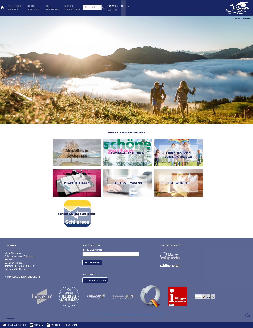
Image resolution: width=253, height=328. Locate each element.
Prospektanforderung (95, 280)
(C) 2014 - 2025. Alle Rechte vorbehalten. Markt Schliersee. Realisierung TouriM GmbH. (126, 314)
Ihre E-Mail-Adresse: (93, 250)
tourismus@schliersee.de (17, 269)
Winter (112, 10)
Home (238, 18)
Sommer (113, 6)
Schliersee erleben (15, 7)
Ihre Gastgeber (52, 7)
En (127, 6)
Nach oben (10, 318)
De (122, 6)
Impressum (13, 276)
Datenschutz (31, 276)
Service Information (72, 7)
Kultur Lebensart (33, 7)
